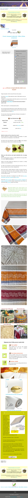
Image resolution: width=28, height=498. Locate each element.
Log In (26, 0)
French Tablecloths (6, 8)
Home (22, 0)
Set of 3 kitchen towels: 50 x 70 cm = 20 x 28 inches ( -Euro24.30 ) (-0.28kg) (20, 76)
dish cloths (19, 125)
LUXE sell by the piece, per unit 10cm (14, 410)
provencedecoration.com (13, 496)
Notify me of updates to (14, 485)
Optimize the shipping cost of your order (14, 12)
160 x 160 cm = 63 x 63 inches (20, 56)
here (16, 21)
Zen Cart (21, 496)
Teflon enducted (10, 101)
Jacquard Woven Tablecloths (14, 8)
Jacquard (6, 96)
